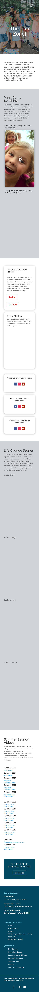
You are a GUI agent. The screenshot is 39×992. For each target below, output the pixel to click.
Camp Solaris (8, 796)
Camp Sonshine (9, 795)
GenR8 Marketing (9, 980)
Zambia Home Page (16, 967)
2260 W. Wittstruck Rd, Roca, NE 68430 (16, 913)
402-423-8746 (31, 4)
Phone (10, 926)
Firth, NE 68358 (26, 906)
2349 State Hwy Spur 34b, (12, 906)
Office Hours (12, 937)
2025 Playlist (8, 770)
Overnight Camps (15, 952)
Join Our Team (14, 961)
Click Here (19, 873)
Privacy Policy (19, 980)
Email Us (11, 931)
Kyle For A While (9, 847)
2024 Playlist (8, 776)
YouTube (13, 304)
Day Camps (12, 949)
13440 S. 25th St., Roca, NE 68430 (15, 900)
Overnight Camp (9, 783)
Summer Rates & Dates (17, 955)
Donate (11, 964)
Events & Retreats (15, 958)
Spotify (12, 297)
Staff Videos (8, 849)
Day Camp (7, 781)
